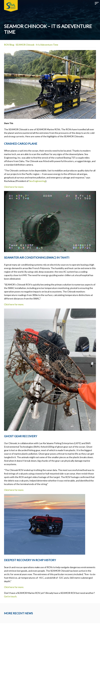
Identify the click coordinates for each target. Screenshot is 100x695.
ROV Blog (9, 44)
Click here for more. (14, 186)
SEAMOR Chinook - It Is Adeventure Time (37, 44)
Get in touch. (11, 596)
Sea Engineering (37, 181)
